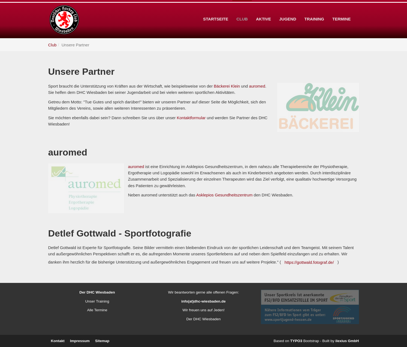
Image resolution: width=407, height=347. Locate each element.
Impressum (80, 341)
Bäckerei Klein (227, 86)
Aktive (263, 10)
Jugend (287, 10)
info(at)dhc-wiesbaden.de (203, 301)
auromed (257, 86)
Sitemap (102, 341)
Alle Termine (97, 310)
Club (242, 10)
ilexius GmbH (347, 341)
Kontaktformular (191, 117)
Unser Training (97, 301)
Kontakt (58, 341)
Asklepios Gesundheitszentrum (224, 195)
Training (314, 10)
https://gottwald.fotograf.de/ (309, 262)
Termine (341, 10)
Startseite (215, 10)
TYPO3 (296, 341)
